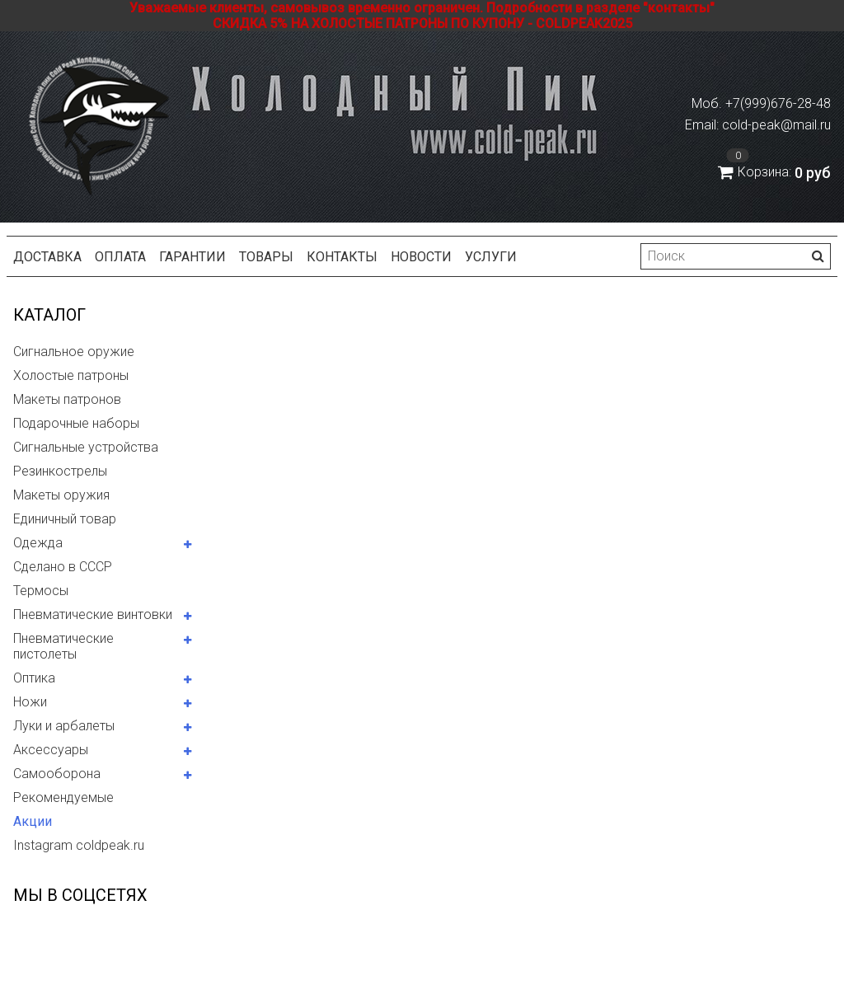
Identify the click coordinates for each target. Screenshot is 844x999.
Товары (266, 257)
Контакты (342, 257)
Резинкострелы (60, 471)
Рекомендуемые (63, 797)
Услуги (491, 257)
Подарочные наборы (76, 423)
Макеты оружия (61, 495)
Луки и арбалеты (64, 726)
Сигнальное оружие (73, 351)
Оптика (34, 678)
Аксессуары (50, 749)
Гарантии (192, 257)
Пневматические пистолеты (63, 646)
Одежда (38, 543)
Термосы (40, 590)
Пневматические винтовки (92, 614)
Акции (32, 821)
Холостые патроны (71, 375)
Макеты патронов (67, 399)
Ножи (30, 702)
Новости (421, 257)
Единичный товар (64, 519)
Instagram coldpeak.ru (78, 845)
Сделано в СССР (62, 567)
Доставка (47, 257)
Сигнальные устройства (85, 447)
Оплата (120, 257)
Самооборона (57, 773)
